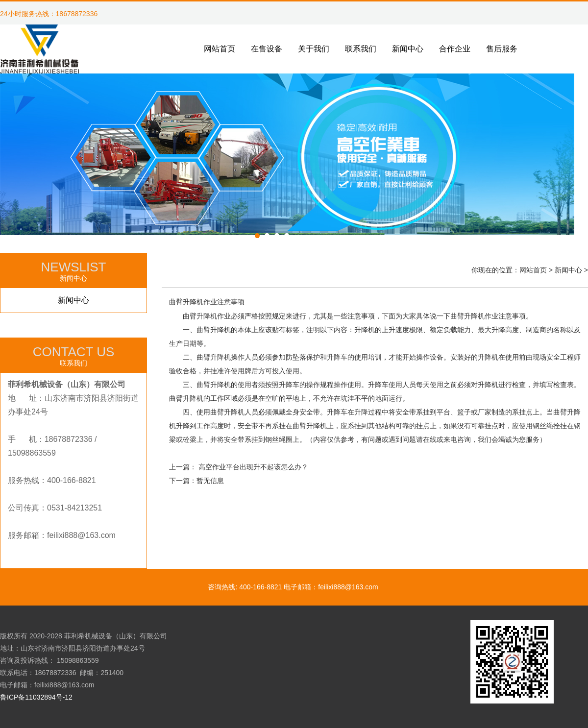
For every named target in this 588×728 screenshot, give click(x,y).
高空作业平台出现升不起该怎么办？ (253, 467)
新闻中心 (73, 300)
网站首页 (533, 270)
